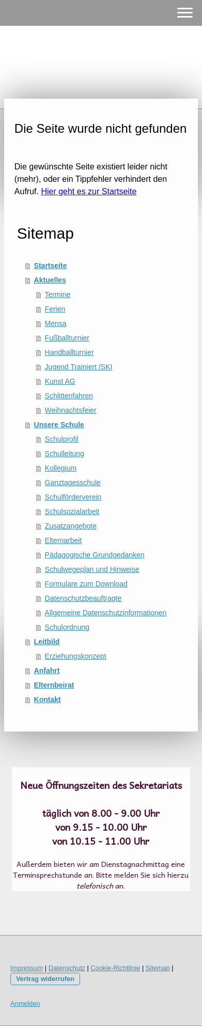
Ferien (55, 309)
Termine (58, 294)
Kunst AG (60, 381)
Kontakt (47, 699)
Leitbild (47, 642)
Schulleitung (64, 453)
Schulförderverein (73, 497)
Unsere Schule (59, 425)
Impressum (26, 968)
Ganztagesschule (73, 482)
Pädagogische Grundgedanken (95, 555)
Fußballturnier (67, 338)
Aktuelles (50, 280)
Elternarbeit (63, 540)
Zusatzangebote (71, 526)
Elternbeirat (54, 685)
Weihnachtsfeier (71, 410)
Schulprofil (62, 439)
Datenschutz (67, 968)
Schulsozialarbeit (72, 511)
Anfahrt (47, 670)
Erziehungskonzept (75, 656)
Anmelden (25, 1003)
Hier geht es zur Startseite (88, 191)
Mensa (56, 323)
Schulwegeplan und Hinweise (92, 569)
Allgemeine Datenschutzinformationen (106, 613)
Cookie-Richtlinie (115, 968)
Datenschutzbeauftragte (83, 598)
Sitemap (158, 968)
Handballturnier (69, 352)
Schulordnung (67, 627)
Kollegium (60, 468)
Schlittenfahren (69, 396)
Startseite (50, 265)
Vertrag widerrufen (45, 979)
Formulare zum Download (86, 584)
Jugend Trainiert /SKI (79, 367)
